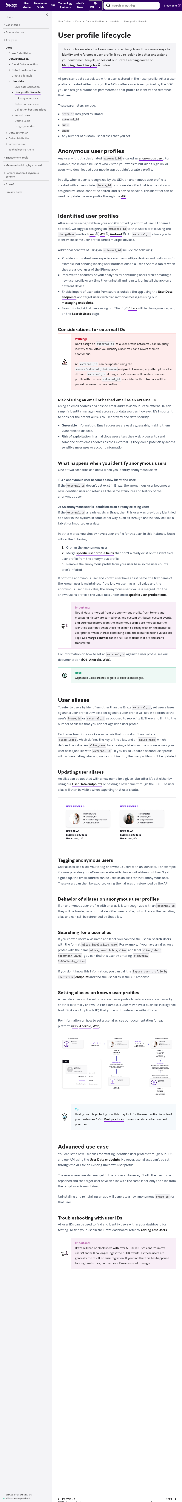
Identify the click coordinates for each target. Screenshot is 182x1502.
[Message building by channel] (24, 165)
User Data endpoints (87, 784)
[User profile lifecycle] (26, 92)
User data (114, 21)
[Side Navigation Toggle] (47, 14)
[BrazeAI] (10, 184)
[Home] (9, 17)
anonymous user (151, 158)
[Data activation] (18, 133)
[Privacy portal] (14, 192)
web (92, 234)
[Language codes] (25, 126)
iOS (102, 234)
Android (116, 234)
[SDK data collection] (27, 87)
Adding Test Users (154, 1230)
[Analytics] (11, 40)
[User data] (18, 81)
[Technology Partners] (21, 150)
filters (132, 308)
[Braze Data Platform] (21, 53)
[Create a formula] (22, 76)
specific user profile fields (95, 553)
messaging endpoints (77, 303)
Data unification (94, 21)
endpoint (103, 369)
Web (106, 660)
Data (78, 21)
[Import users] (22, 115)
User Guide (64, 21)
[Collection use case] (27, 104)
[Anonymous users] (28, 98)
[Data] (9, 48)
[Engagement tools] (17, 158)
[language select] (95, 7)
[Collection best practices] (30, 110)
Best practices (114, 1119)
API (123, 196)
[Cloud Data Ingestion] (25, 64)
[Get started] (13, 25)
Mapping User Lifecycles (79, 65)
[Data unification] (19, 59)
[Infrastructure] (17, 144)
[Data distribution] (19, 138)
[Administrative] (15, 32)
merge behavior (98, 638)
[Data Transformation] (24, 70)
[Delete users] (22, 121)
